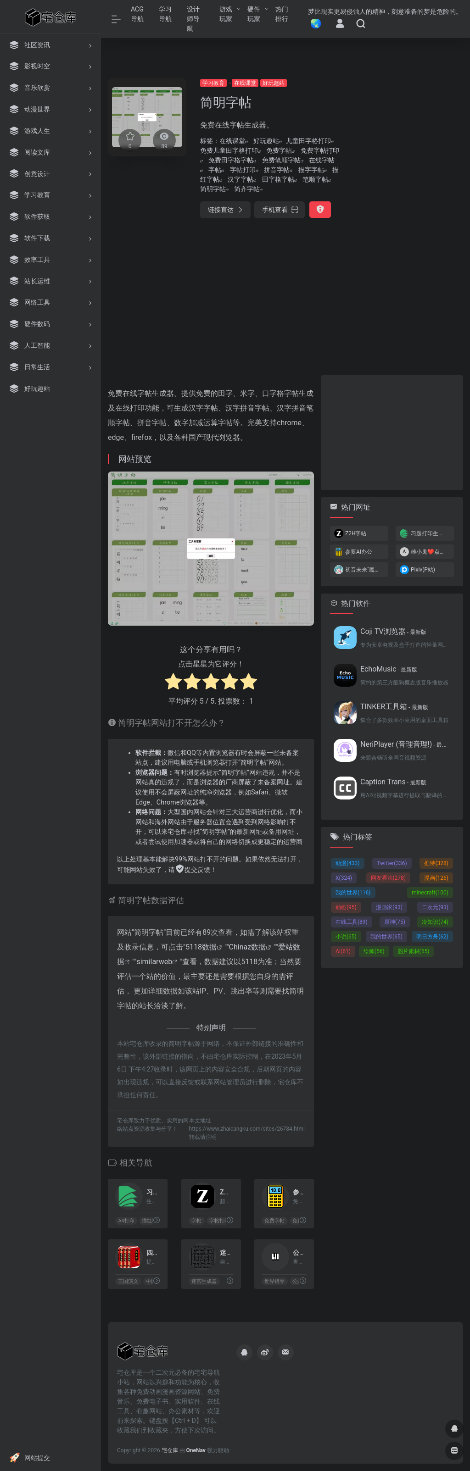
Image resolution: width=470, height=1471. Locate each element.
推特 (436, 863)
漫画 (436, 878)
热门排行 (281, 14)
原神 (394, 922)
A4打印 (126, 1221)
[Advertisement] (408, 215)
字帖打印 (243, 169)
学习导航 (165, 14)
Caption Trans (393, 781)
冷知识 (435, 922)
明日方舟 (432, 936)
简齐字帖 (247, 189)
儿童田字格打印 (308, 140)
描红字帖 (152, 1221)
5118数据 (201, 947)
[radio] (173, 683)
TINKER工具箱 (394, 706)
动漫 (348, 863)
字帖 (214, 169)
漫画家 (389, 907)
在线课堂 (245, 83)
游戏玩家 (225, 14)
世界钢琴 (275, 1281)
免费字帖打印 (320, 150)
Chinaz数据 (247, 947)
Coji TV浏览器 (393, 631)
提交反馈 (192, 870)
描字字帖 (311, 169)
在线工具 (352, 922)
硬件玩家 (253, 14)
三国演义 (128, 1281)
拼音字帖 (277, 169)
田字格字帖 (278, 179)
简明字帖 (213, 189)
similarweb (154, 961)
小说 (346, 936)
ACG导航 (137, 14)
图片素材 (413, 951)
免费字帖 (279, 150)
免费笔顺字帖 (281, 160)
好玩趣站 (274, 83)
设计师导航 (193, 19)
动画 (346, 907)
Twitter (392, 863)
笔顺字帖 (315, 179)
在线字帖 (322, 160)
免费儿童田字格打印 (229, 150)
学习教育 (213, 83)
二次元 (435, 907)
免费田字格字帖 (230, 160)
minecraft (430, 892)
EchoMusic (388, 669)
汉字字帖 (240, 179)
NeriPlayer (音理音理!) (404, 744)
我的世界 (353, 892)
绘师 (374, 951)
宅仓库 (170, 1450)
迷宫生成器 (204, 1281)
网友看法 (388, 878)
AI (343, 951)
